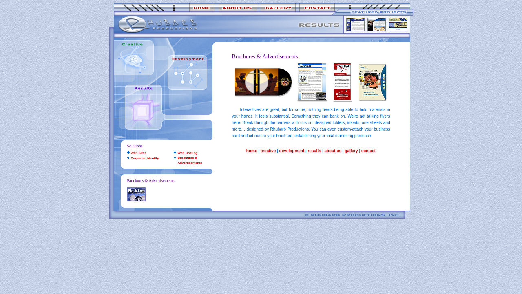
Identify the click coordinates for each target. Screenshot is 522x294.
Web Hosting (187, 153)
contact (368, 151)
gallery (351, 151)
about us (332, 151)
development (292, 151)
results (314, 151)
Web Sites (138, 153)
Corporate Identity (145, 158)
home (251, 151)
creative (268, 151)
